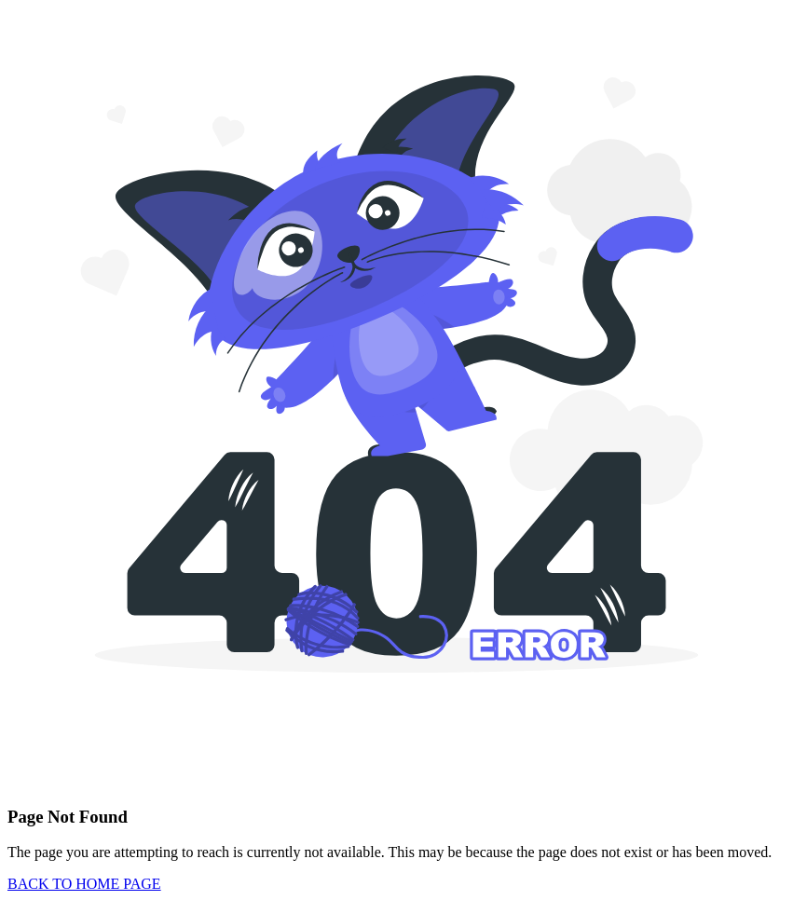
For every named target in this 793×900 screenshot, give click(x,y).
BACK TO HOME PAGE (84, 884)
